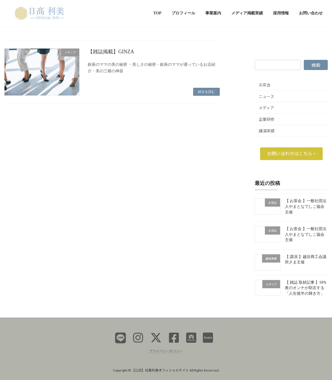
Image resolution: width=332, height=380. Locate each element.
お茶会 (265, 84)
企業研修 (266, 119)
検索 (315, 65)
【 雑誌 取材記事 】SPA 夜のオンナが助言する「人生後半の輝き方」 (305, 287)
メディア (266, 107)
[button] (291, 153)
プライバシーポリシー (166, 351)
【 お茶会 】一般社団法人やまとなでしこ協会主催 (305, 206)
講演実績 (266, 130)
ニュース (266, 96)
